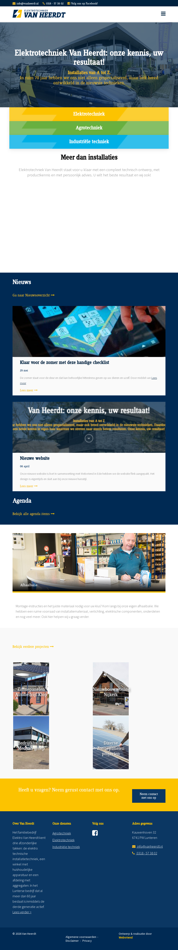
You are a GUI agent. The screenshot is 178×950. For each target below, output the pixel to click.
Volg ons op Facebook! (84, 3)
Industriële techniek (89, 141)
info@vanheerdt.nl (28, 3)
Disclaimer (72, 941)
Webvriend (126, 937)
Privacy (87, 941)
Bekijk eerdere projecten (31, 647)
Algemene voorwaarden (81, 937)
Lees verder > (22, 912)
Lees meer (26, 390)
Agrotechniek (89, 128)
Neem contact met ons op (149, 796)
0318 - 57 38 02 (55, 3)
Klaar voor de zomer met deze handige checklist (64, 362)
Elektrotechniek (89, 114)
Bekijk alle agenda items (31, 514)
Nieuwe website (34, 458)
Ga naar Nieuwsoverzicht (31, 295)
